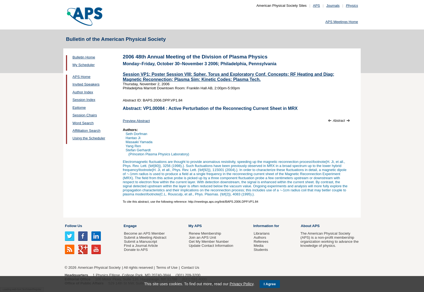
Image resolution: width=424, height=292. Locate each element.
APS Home (81, 77)
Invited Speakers (86, 84)
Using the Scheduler (88, 138)
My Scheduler (83, 65)
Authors (260, 237)
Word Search (83, 123)
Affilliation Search (86, 131)
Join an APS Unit (202, 237)
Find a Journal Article (141, 246)
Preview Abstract (136, 121)
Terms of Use (166, 267)
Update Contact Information (211, 246)
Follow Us (73, 226)
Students (261, 250)
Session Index (83, 100)
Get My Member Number (209, 241)
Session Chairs (84, 115)
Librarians (262, 233)
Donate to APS (136, 250)
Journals (333, 6)
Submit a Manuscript (140, 241)
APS (316, 6)
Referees (261, 241)
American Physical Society (99, 267)
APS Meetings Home (341, 22)
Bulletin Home (83, 57)
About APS (310, 226)
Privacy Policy (241, 284)
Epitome (79, 108)
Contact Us (190, 267)
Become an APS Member (144, 233)
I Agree (270, 284)
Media (259, 246)
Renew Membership (205, 233)
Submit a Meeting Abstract (145, 237)
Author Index (82, 92)
